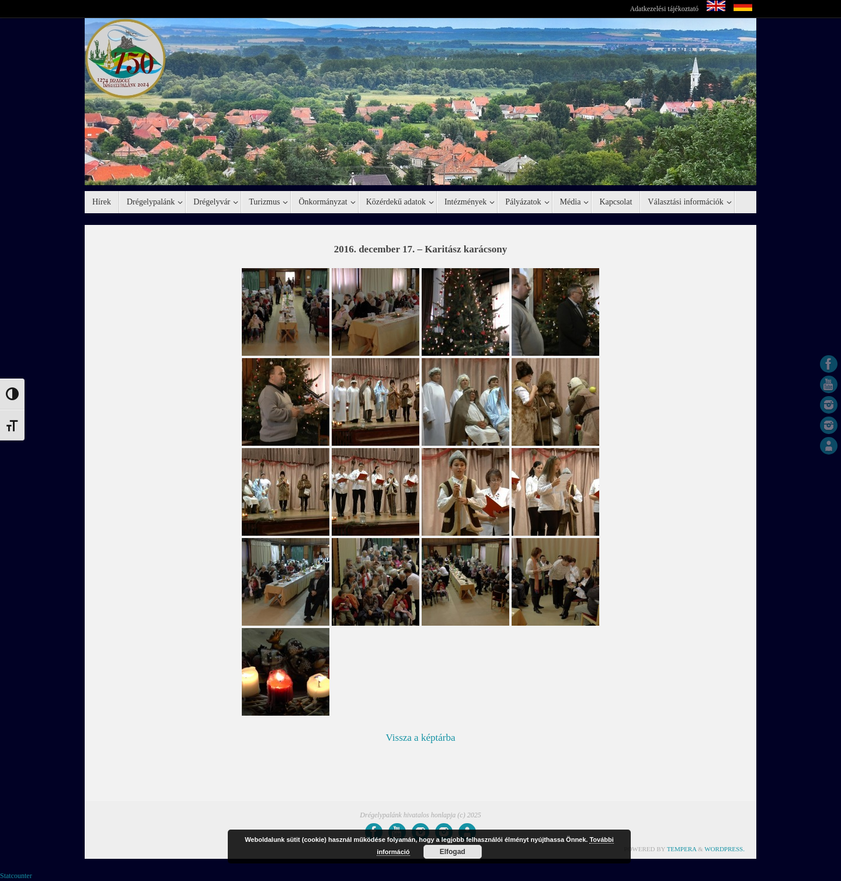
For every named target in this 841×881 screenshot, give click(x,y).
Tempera (682, 848)
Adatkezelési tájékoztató (664, 9)
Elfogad (452, 852)
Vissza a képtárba (421, 737)
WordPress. (724, 848)
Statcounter (16, 876)
